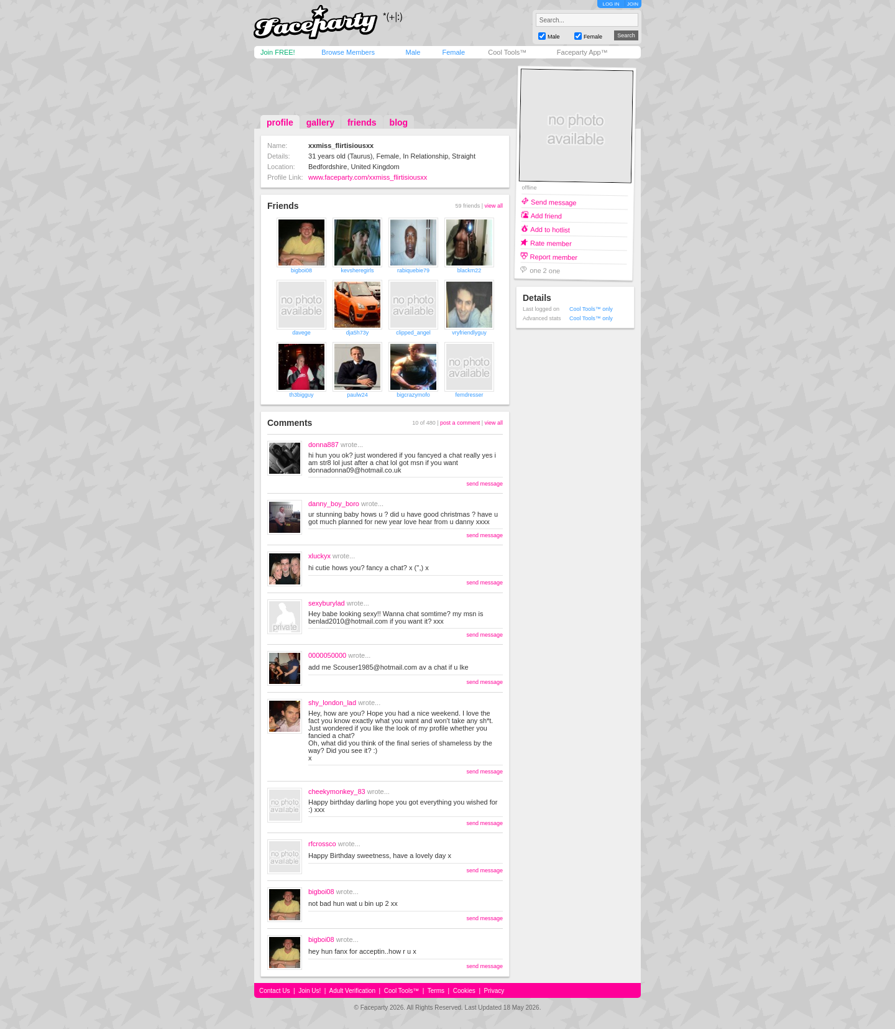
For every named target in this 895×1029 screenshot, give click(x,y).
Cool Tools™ (507, 52)
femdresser (469, 395)
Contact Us (274, 990)
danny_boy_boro (333, 503)
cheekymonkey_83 (336, 791)
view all (493, 206)
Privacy (494, 990)
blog (399, 122)
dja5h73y (357, 333)
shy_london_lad (332, 702)
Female (453, 52)
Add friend (546, 215)
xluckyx (319, 556)
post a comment (460, 423)
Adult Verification (352, 990)
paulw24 (357, 395)
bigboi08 (301, 270)
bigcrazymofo (413, 395)
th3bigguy (301, 395)
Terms (436, 990)
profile (280, 122)
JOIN (632, 4)
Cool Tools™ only (591, 309)
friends (362, 122)
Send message (554, 202)
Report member (554, 256)
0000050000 (327, 655)
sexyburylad (326, 603)
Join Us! (309, 990)
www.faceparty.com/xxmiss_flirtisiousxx (367, 177)
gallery (320, 122)
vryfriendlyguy (469, 333)
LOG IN (610, 4)
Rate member (551, 243)
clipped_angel (413, 333)
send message (484, 484)
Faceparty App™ (582, 52)
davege (301, 333)
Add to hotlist (550, 229)
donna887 (323, 444)
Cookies (464, 990)
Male (412, 52)
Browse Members (348, 52)
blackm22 (469, 270)
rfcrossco (322, 843)
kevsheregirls (357, 270)
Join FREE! (277, 52)
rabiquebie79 (413, 270)
